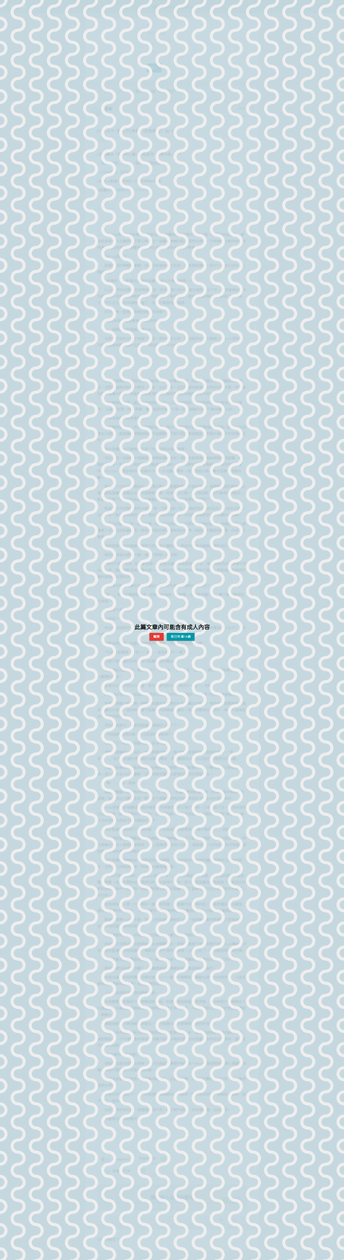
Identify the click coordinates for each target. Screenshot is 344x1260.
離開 (156, 636)
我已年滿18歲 (181, 636)
